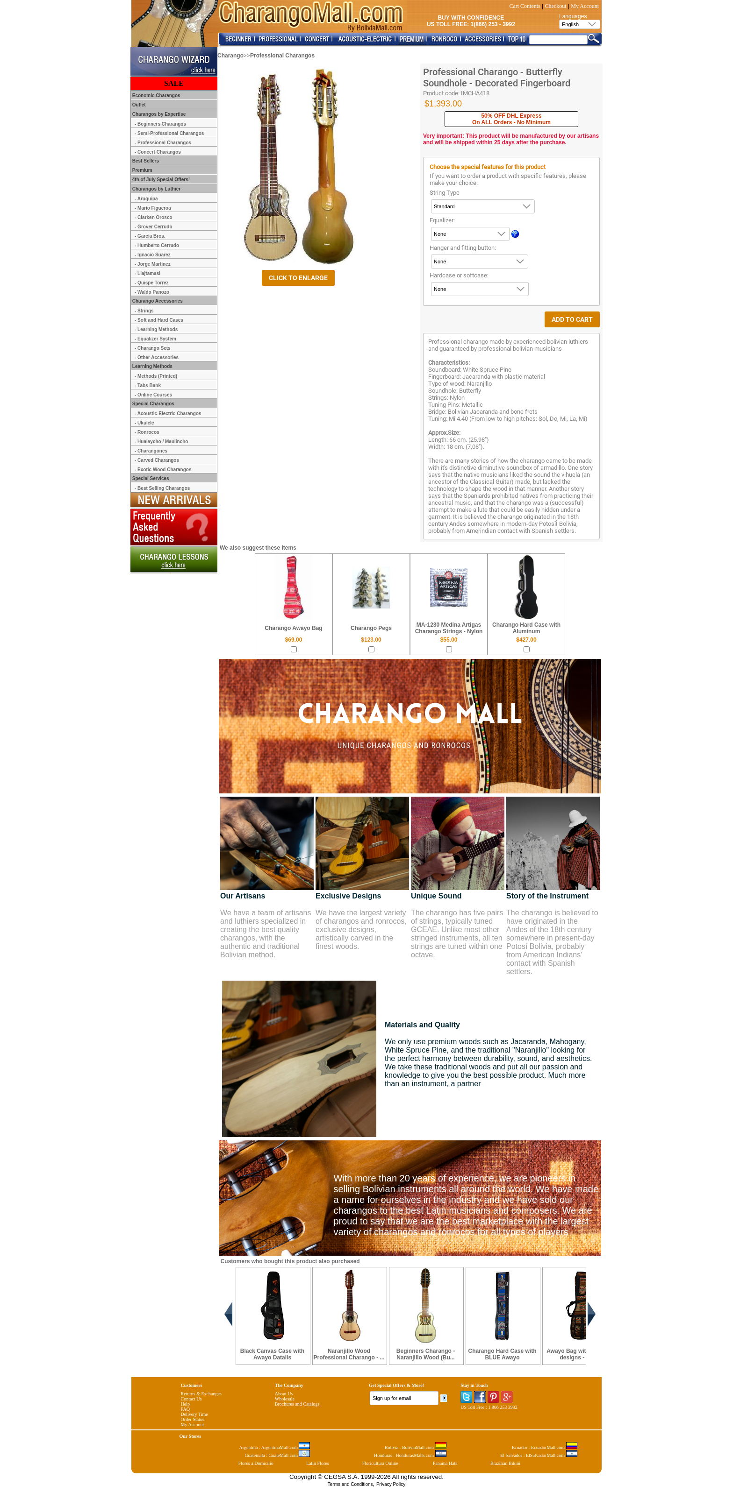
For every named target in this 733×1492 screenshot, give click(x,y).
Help (185, 1404)
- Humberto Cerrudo (157, 245)
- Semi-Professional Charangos (169, 133)
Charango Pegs (371, 628)
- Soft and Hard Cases (159, 320)
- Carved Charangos (157, 460)
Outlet (138, 104)
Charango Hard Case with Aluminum (526, 628)
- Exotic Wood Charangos (163, 469)
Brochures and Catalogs (297, 1404)
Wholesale (285, 1398)
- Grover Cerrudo (153, 226)
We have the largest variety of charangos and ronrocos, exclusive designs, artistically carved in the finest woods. (361, 929)
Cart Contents (524, 6)
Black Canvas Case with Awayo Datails (272, 1354)
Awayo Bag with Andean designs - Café (578, 1354)
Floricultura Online (380, 1463)
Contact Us (191, 1398)
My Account (585, 6)
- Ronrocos (147, 432)
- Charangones (151, 450)
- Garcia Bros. (150, 236)
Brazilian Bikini (505, 1463)
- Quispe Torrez (152, 282)
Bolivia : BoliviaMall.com (415, 1447)
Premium (141, 170)
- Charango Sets (153, 348)
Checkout (556, 6)
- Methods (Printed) (156, 376)
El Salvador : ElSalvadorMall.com (538, 1455)
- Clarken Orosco (153, 217)
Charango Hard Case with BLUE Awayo (502, 1354)
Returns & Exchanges (201, 1393)
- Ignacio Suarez (153, 254)
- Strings (144, 310)
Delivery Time (194, 1414)
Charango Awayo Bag (293, 628)
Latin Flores (317, 1463)
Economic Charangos (155, 95)
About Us (284, 1393)
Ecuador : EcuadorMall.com (544, 1447)
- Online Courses (153, 394)
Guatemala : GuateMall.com (277, 1455)
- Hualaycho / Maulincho (161, 441)
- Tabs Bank (148, 385)
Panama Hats (445, 1463)
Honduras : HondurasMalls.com (410, 1455)
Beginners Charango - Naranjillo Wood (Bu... (425, 1354)
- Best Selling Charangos (162, 488)
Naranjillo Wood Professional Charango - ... (348, 1354)
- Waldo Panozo (152, 292)
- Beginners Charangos (160, 124)
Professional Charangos (282, 55)
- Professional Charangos (163, 142)
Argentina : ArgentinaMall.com (274, 1447)
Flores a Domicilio (255, 1463)
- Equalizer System (155, 338)
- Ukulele (144, 422)
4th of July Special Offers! (160, 179)
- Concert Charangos (158, 152)
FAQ (185, 1409)
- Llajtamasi (147, 273)
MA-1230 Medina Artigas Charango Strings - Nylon (449, 628)
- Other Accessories (157, 357)
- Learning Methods (156, 329)
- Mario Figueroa (153, 208)
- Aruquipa (146, 198)
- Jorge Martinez (153, 264)
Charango (230, 55)
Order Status (192, 1419)
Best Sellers (145, 160)
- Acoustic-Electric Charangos (168, 413)
